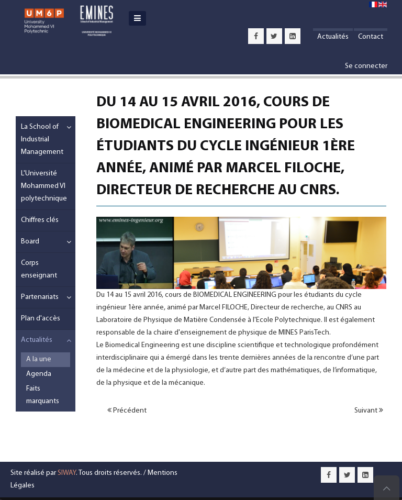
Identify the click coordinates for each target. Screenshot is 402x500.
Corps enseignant (39, 269)
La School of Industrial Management (40, 139)
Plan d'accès (40, 319)
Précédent (127, 410)
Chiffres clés (40, 220)
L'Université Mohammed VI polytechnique (44, 186)
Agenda (38, 374)
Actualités (333, 37)
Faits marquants (42, 395)
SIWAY (67, 473)
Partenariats (40, 297)
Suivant (368, 410)
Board (30, 242)
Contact (370, 37)
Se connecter (366, 66)
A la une (38, 359)
